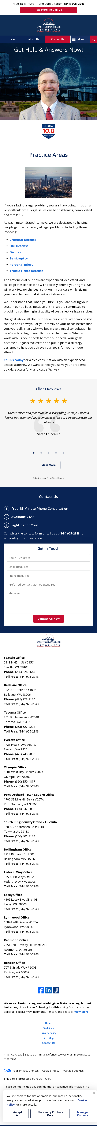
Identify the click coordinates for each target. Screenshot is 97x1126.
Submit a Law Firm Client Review (48, 478)
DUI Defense (19, 246)
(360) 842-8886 (25, 809)
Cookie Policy (50, 1070)
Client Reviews (48, 388)
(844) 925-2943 (29, 677)
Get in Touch (48, 548)
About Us (33, 39)
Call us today (13, 360)
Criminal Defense (23, 240)
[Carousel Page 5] (63, 453)
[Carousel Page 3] (48, 453)
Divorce (15, 252)
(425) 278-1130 (25, 699)
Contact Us (57, 39)
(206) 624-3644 (25, 672)
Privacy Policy (48, 1033)
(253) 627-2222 (25, 727)
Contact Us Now (49, 618)
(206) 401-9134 (25, 836)
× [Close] (94, 1093)
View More (48, 465)
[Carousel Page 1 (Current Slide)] (33, 453)
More (81, 39)
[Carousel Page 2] (41, 453)
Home (11, 39)
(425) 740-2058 (25, 754)
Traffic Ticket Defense (26, 271)
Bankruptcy (19, 258)
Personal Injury (21, 265)
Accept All (17, 1113)
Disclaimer (48, 1028)
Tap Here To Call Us (48, 9)
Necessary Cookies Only (50, 1113)
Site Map (49, 1038)
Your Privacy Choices (21, 1070)
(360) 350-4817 (25, 781)
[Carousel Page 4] (56, 453)
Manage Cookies (73, 1070)
